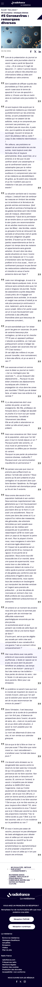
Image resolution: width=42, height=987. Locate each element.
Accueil (3, 10)
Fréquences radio (9, 962)
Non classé (12, 10)
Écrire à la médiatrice (10, 938)
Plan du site (7, 950)
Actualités (6, 943)
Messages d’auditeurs (11, 940)
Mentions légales (9, 965)
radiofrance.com (8, 960)
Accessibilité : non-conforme (13, 972)
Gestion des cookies (10, 967)
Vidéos (5, 948)
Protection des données (12, 970)
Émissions (6, 945)
